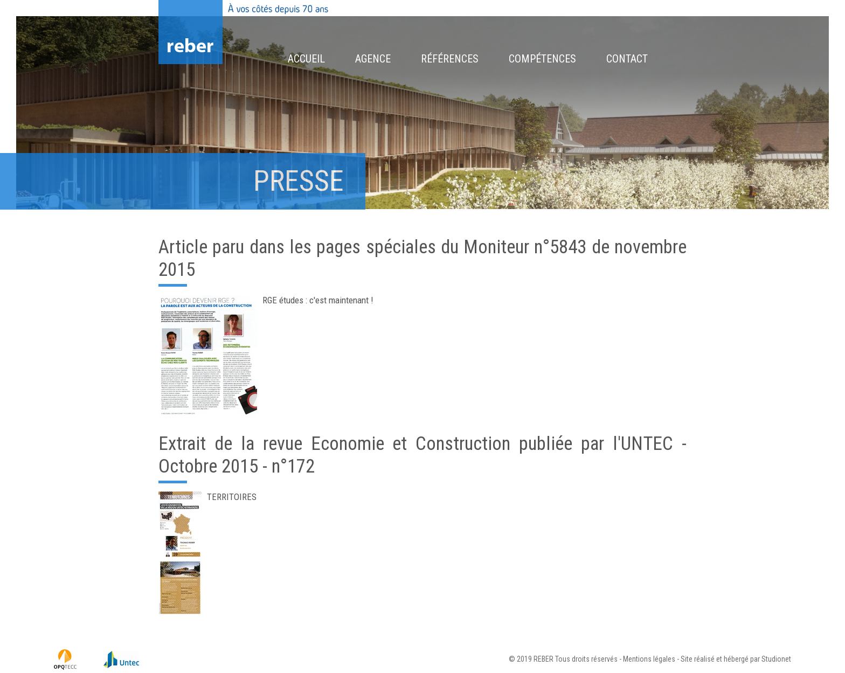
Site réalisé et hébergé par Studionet (736, 659)
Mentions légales (649, 659)
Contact (627, 58)
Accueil (306, 58)
